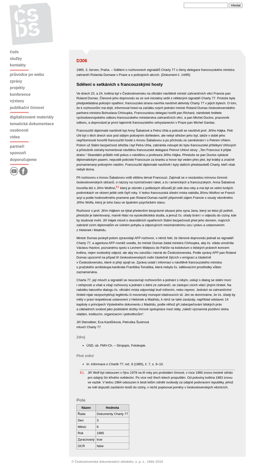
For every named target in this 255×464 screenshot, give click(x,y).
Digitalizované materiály (32, 117)
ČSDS (14, 52)
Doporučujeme (23, 159)
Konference (20, 94)
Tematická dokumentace (32, 124)
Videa (15, 137)
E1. (82, 372)
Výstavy (17, 101)
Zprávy (16, 81)
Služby (16, 58)
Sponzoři (18, 153)
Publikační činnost (27, 107)
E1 (117, 186)
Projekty (17, 88)
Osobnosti (19, 130)
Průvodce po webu (27, 74)
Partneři (17, 146)
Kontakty (18, 65)
